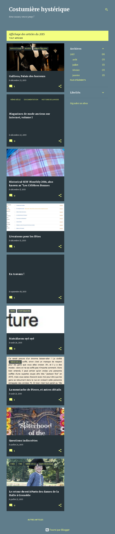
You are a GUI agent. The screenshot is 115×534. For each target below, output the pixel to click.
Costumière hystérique (39, 9)
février (76, 70)
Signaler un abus (79, 103)
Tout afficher (16, 38)
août (74, 59)
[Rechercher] (106, 9)
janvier (76, 75)
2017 (72, 54)
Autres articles (35, 520)
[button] (60, 86)
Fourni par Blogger (57, 529)
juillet (75, 64)
